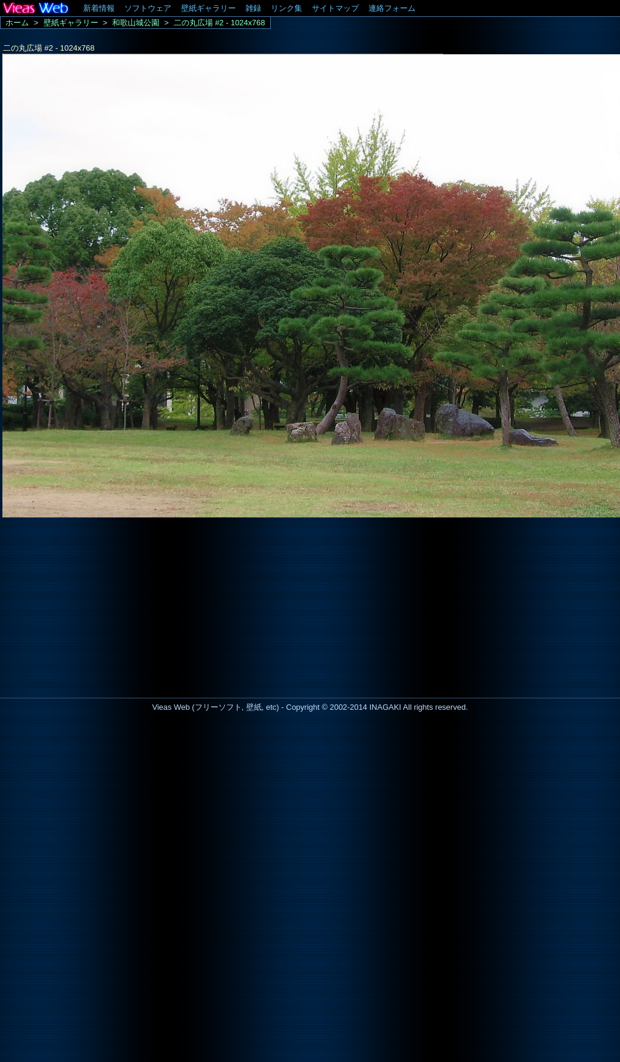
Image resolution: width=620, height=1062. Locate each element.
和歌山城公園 (135, 22)
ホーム (17, 22)
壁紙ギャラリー (208, 8)
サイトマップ (335, 8)
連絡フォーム (392, 8)
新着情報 (99, 8)
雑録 (253, 8)
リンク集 (286, 8)
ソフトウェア (147, 8)
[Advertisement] (101, 604)
